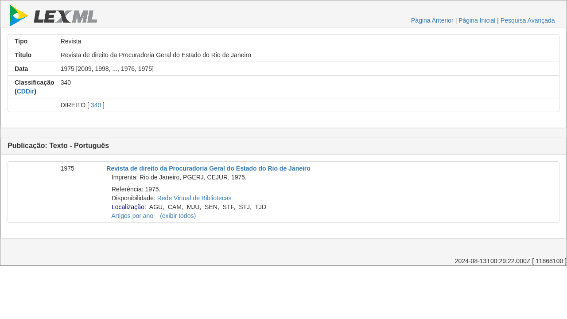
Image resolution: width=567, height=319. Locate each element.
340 (96, 105)
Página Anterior (432, 20)
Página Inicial (476, 20)
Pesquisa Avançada (528, 20)
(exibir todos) (178, 215)
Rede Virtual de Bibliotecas (194, 198)
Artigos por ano (132, 215)
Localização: (129, 206)
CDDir (26, 91)
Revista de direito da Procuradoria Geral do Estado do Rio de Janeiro (208, 168)
